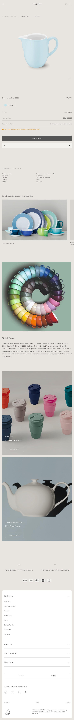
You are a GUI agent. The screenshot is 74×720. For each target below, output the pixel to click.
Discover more (14, 449)
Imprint (67, 702)
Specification (6, 168)
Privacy (6, 702)
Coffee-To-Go (9, 625)
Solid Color (8, 615)
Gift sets (7, 634)
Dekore (6, 611)
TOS (37, 702)
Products (7, 601)
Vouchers (7, 629)
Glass (6, 620)
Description (17, 168)
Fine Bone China (9, 606)
